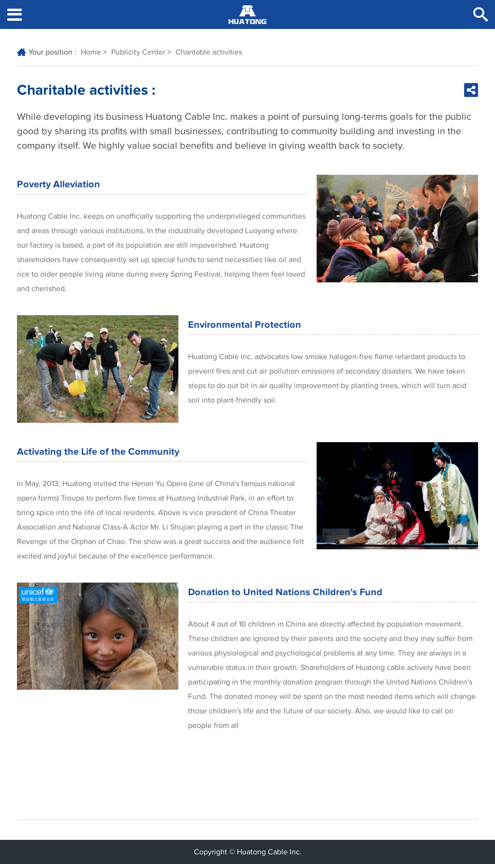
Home (91, 52)
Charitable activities (208, 52)
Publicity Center (138, 52)
